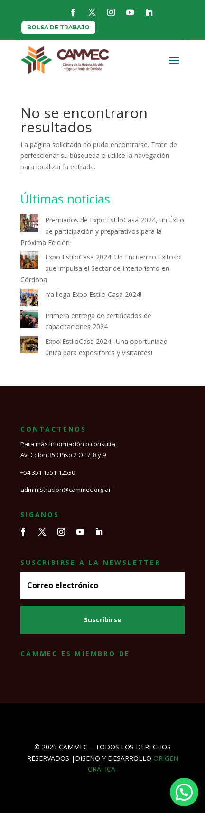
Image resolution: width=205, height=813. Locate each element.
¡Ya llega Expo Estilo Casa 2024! (93, 294)
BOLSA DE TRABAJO (58, 27)
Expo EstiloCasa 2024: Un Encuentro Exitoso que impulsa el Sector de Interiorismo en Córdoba (100, 268)
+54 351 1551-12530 (47, 472)
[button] (184, 792)
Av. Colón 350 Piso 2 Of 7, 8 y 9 (63, 455)
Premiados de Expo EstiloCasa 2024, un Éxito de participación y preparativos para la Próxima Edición (102, 231)
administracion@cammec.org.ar (65, 489)
